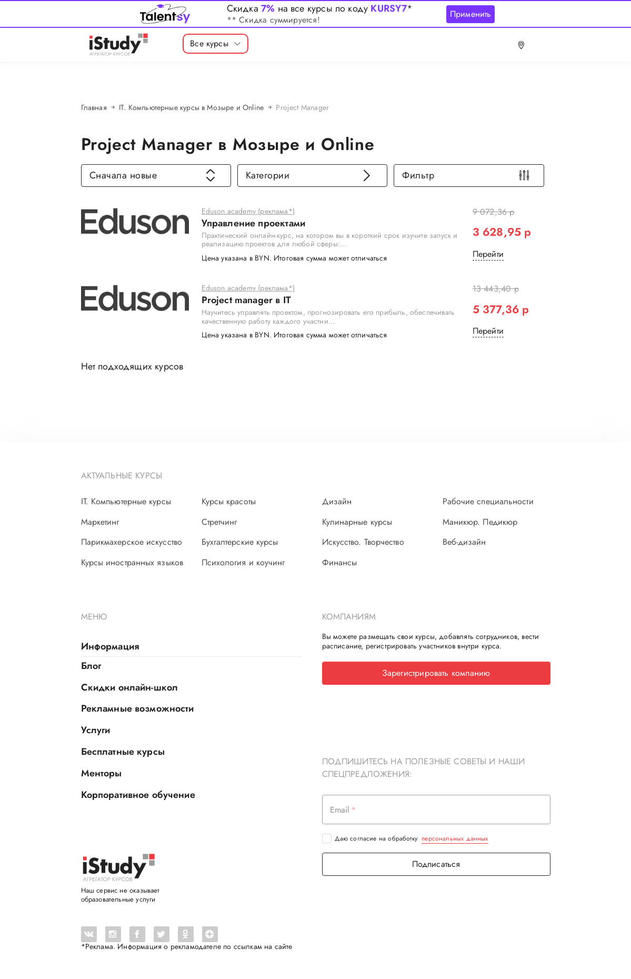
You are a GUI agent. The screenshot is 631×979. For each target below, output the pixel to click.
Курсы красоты (229, 501)
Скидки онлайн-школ (129, 687)
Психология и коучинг (243, 562)
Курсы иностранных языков (132, 562)
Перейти (488, 254)
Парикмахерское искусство (131, 542)
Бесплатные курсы (123, 751)
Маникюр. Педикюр (480, 522)
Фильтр (466, 175)
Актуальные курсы (122, 475)
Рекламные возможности (137, 708)
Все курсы (215, 43)
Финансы (339, 562)
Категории (309, 175)
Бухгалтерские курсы (240, 542)
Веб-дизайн (464, 542)
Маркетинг (100, 522)
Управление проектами (254, 223)
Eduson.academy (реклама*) (248, 211)
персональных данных (455, 838)
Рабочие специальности (488, 501)
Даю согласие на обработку (411, 838)
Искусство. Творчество (363, 542)
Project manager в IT (247, 300)
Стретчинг (219, 522)
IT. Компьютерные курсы (126, 501)
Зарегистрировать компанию (436, 673)
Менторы (101, 773)
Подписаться (436, 864)
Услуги (96, 730)
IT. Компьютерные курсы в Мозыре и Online (191, 107)
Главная (94, 107)
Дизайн (337, 501)
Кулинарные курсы (357, 522)
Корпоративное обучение (138, 795)
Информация (110, 646)
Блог (91, 666)
